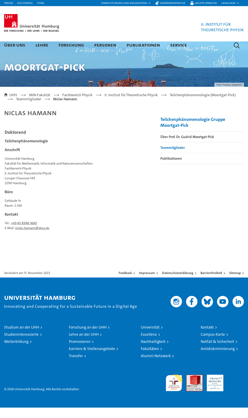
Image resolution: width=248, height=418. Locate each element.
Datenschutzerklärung (177, 283)
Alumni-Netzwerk (156, 366)
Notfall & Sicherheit (217, 351)
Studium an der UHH (21, 337)
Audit (190, 387)
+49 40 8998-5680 (24, 233)
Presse (8, 3)
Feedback (125, 283)
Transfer (76, 366)
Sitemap (235, 283)
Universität (150, 337)
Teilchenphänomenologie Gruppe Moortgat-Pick (192, 133)
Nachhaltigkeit (153, 351)
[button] (126, 3)
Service (178, 44)
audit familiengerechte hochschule (174, 391)
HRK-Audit (214, 387)
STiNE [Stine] (40, 3)
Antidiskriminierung (218, 359)
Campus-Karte (213, 344)
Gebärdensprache (172, 3)
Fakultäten (150, 359)
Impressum (147, 283)
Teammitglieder (172, 158)
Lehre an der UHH (84, 344)
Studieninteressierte (21, 344)
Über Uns (14, 44)
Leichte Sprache (206, 3)
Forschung (71, 44)
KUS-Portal (25, 3)
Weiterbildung (16, 351)
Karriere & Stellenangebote (92, 359)
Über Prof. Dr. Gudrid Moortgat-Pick (187, 147)
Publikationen (143, 44)
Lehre (41, 44)
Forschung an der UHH (88, 337)
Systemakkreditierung (235, 387)
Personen (105, 44)
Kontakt (207, 337)
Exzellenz (149, 344)
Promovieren (79, 351)
